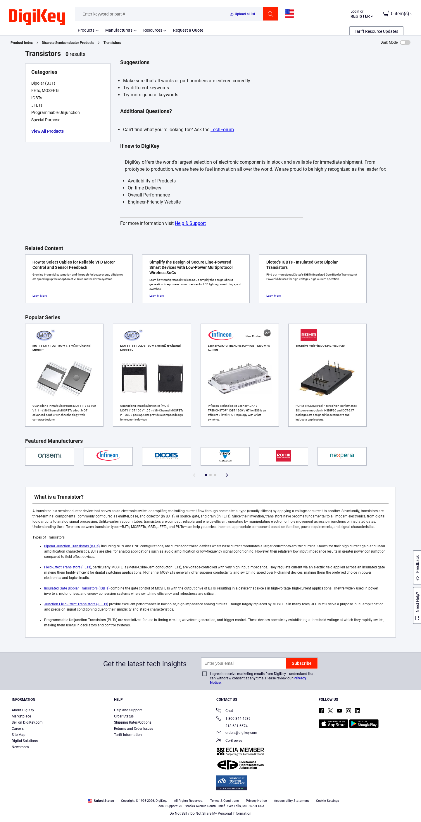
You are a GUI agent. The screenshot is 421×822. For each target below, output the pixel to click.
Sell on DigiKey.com (27, 722)
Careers (18, 729)
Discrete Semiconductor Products (68, 43)
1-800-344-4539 (233, 719)
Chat (224, 711)
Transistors (112, 43)
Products (86, 30)
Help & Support (190, 223)
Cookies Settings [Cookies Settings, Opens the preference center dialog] (322, 809)
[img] (37, 17)
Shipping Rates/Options (132, 722)
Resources (152, 30)
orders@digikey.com (236, 733)
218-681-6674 (232, 726)
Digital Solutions (25, 741)
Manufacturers (118, 30)
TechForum (222, 129)
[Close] (411, 808)
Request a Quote (188, 30)
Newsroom (20, 747)
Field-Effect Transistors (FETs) (67, 567)
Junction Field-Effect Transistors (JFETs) (76, 604)
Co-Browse (229, 741)
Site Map (18, 735)
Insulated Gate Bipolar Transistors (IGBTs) (77, 588)
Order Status (124, 716)
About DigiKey (23, 710)
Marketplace (21, 716)
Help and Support (128, 710)
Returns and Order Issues (133, 729)
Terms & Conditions (67, 816)
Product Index (22, 43)
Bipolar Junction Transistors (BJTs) (72, 546)
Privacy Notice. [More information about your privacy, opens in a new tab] (104, 816)
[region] (210, 809)
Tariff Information (128, 735)
